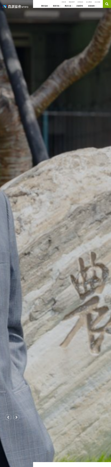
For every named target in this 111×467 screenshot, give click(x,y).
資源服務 (91, 6)
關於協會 (44, 6)
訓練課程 (79, 6)
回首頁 (64, 2)
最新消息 (56, 6)
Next (16, 417)
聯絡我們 (72, 2)
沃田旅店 (80, 2)
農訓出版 (68, 6)
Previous (8, 417)
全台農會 (89, 2)
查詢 (107, 4)
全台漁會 (97, 2)
